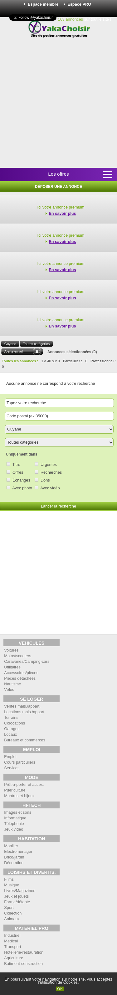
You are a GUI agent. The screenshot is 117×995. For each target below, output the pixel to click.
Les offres (58, 174)
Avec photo (22, 488)
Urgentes (49, 464)
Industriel (12, 935)
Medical (11, 941)
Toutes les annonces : (20, 361)
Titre (16, 464)
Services (11, 768)
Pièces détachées (20, 678)
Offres (17, 472)
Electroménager (18, 851)
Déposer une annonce (58, 186)
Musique (11, 885)
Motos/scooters (17, 655)
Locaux (10, 734)
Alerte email (13, 351)
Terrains (11, 717)
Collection (13, 913)
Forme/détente (17, 902)
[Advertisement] (58, 103)
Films (9, 879)
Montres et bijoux (19, 795)
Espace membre (43, 4)
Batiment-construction (23, 963)
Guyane (10, 344)
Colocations (14, 723)
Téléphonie (14, 823)
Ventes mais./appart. (22, 706)
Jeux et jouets (16, 896)
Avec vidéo (50, 488)
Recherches (51, 472)
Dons (45, 480)
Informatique (15, 818)
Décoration (13, 862)
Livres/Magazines (19, 890)
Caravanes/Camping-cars (26, 661)
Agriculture (13, 958)
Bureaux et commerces (24, 740)
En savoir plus (62, 213)
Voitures (11, 650)
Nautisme (12, 684)
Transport (12, 946)
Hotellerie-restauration (23, 952)
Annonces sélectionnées (69, 352)
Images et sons (17, 812)
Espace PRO (79, 4)
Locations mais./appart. (24, 711)
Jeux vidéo (13, 829)
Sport (9, 907)
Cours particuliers (19, 762)
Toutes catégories (36, 344)
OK (60, 989)
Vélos (9, 689)
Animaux (12, 918)
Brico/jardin (14, 857)
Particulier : (72, 361)
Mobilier (11, 845)
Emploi (10, 756)
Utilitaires (12, 667)
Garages (11, 728)
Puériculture (14, 790)
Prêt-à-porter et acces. (24, 784)
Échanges (21, 480)
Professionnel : (103, 361)
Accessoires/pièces (21, 672)
